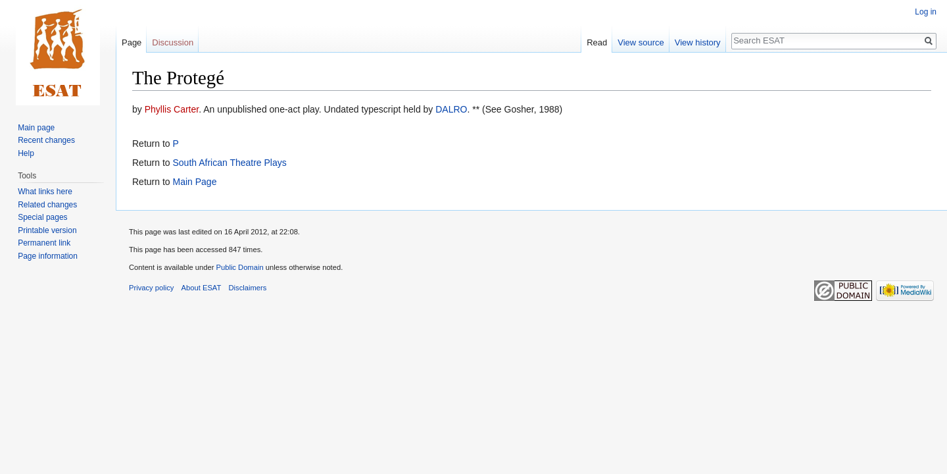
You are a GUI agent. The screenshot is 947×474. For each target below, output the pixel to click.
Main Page (194, 181)
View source (641, 42)
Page (131, 42)
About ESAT (202, 288)
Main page (36, 127)
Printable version (47, 230)
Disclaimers (248, 288)
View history (698, 42)
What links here (45, 191)
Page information (48, 256)
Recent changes (46, 140)
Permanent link (44, 243)
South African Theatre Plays (229, 162)
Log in (925, 11)
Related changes (47, 204)
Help (26, 153)
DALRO (451, 109)
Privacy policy (151, 288)
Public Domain (239, 267)
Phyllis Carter (172, 109)
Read (597, 42)
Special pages (42, 217)
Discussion (172, 42)
